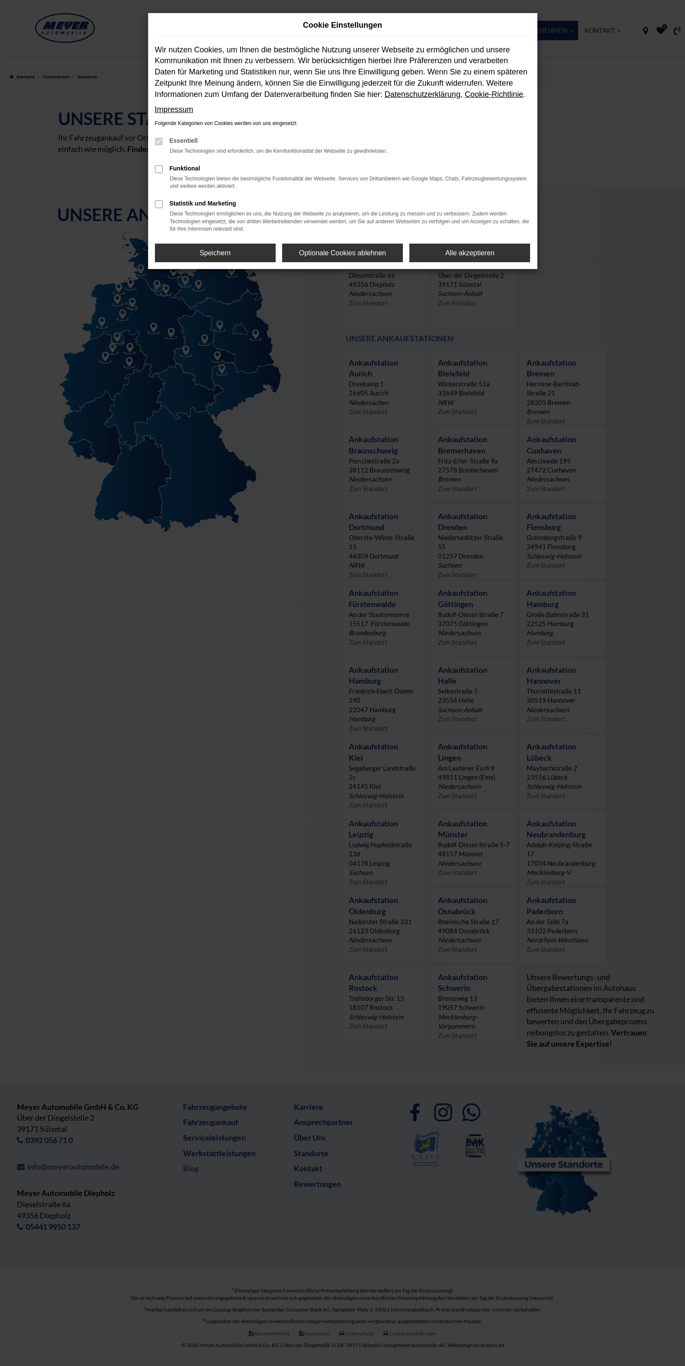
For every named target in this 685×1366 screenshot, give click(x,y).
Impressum (174, 109)
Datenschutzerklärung (422, 94)
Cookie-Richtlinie (494, 94)
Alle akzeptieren (470, 253)
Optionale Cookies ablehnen (342, 253)
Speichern (215, 253)
